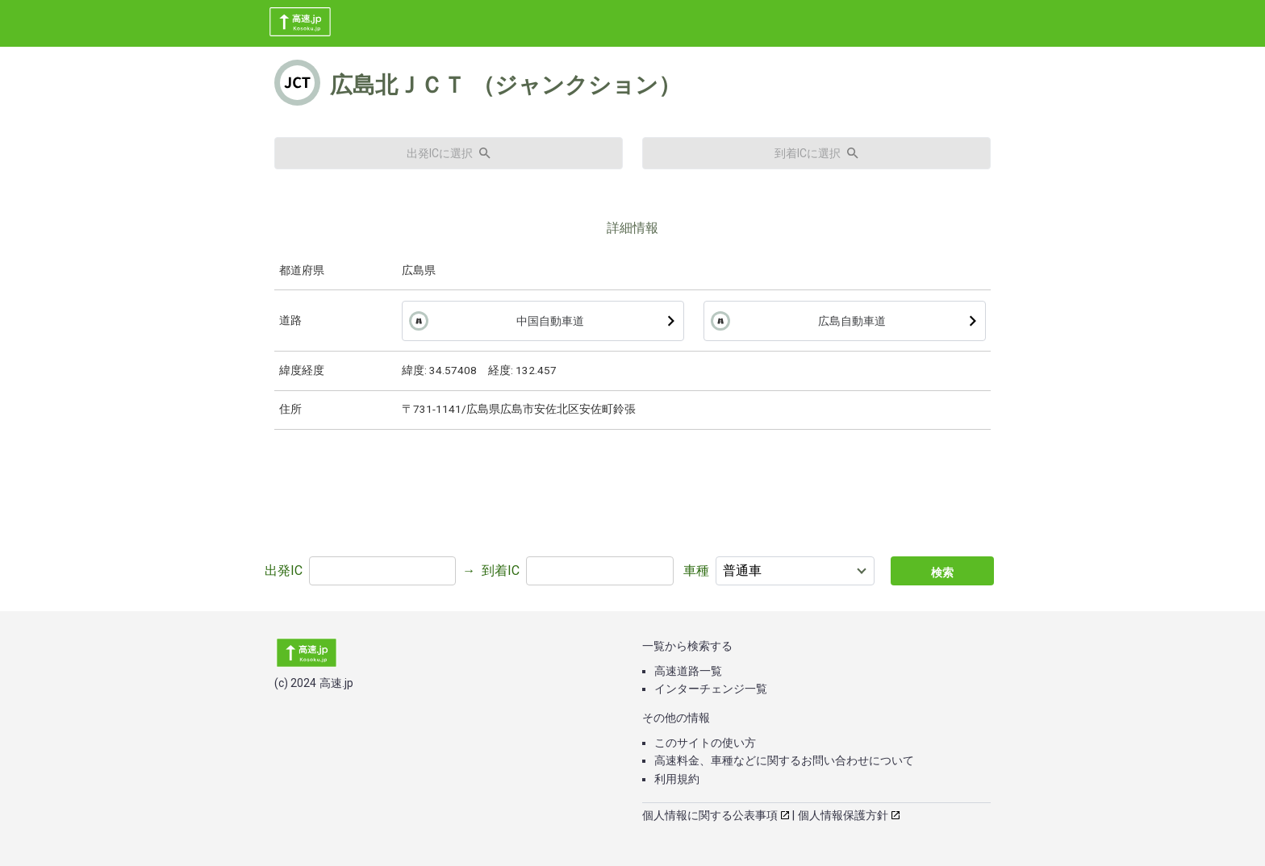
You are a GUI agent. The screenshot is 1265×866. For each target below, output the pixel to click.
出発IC (284, 570)
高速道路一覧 (688, 670)
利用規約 (676, 778)
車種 (696, 570)
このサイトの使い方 (705, 742)
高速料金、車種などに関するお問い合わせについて (784, 760)
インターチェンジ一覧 (710, 688)
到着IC (501, 570)
